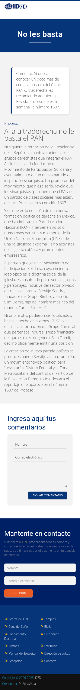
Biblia (48, 627)
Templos (50, 619)
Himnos (14, 646)
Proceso (11, 123)
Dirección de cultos (57, 653)
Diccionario (51, 634)
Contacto (50, 661)
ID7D (25, 542)
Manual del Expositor (23, 653)
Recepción (15, 661)
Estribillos (50, 646)
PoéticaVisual (27, 684)
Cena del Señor (19, 627)
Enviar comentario (47, 495)
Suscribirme (18, 593)
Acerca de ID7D (19, 619)
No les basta (40, 34)
